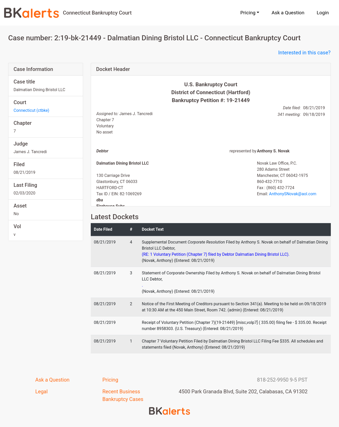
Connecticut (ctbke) (31, 110)
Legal (41, 391)
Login (323, 13)
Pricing (110, 380)
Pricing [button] (247, 13)
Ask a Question (288, 13)
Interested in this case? (304, 53)
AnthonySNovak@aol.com (292, 193)
